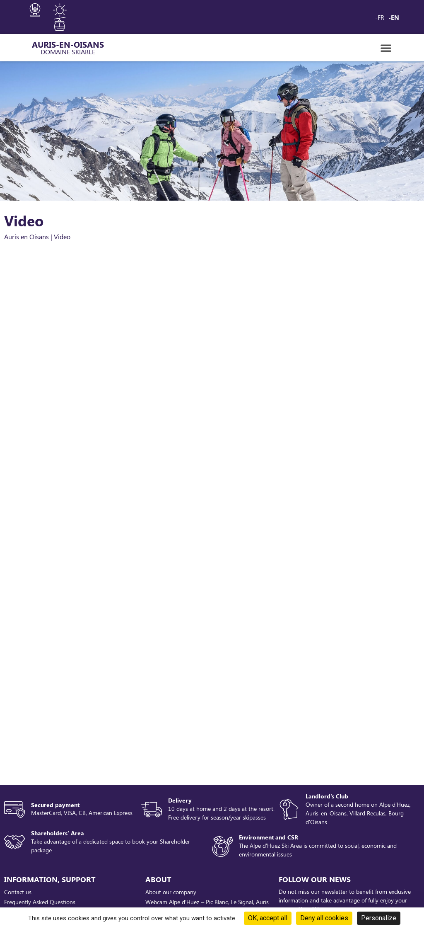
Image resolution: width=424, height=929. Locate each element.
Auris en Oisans (26, 236)
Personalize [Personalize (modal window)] (378, 918)
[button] (386, 47)
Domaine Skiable (68, 51)
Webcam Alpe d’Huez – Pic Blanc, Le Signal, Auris (207, 902)
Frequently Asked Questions (39, 902)
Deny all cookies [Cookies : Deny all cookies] (324, 918)
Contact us (17, 892)
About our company (170, 892)
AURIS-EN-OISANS (68, 44)
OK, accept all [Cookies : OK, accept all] (267, 918)
